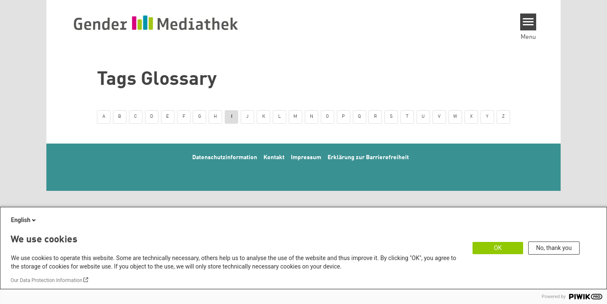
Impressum (306, 157)
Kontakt (274, 157)
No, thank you (554, 247)
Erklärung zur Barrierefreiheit (368, 157)
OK (498, 247)
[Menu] (528, 22)
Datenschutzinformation (224, 157)
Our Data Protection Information (46, 280)
